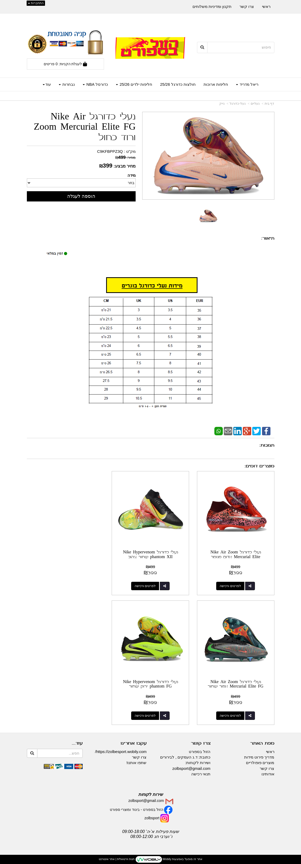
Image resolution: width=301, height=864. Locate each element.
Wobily (166, 859)
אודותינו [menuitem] (267, 774)
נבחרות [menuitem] (67, 84)
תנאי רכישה (200, 774)
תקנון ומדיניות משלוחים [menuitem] (212, 6)
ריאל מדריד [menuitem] (247, 84)
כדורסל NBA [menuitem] (95, 84)
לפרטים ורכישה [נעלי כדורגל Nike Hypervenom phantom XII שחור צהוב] (145, 586)
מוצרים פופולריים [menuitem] (260, 762)
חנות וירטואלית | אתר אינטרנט (117, 859)
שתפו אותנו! (136, 762)
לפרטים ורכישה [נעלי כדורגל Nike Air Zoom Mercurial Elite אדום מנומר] (230, 586)
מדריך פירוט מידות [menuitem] (259, 757)
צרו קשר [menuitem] (246, 6)
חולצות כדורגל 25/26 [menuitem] (178, 84)
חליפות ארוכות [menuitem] (216, 84)
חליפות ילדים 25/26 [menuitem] (134, 84)
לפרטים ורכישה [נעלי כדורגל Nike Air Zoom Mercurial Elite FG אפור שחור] (60, 586)
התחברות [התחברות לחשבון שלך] (36, 3)
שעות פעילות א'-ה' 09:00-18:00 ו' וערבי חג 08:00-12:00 (150, 833)
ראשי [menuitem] (266, 6)
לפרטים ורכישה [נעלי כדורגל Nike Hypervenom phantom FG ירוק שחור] (230, 715)
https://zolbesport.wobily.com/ (121, 751)
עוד (47, 84)
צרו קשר (139, 757)
